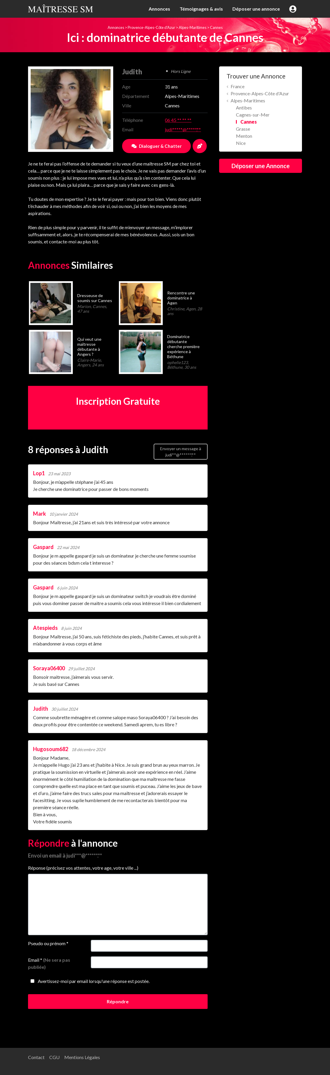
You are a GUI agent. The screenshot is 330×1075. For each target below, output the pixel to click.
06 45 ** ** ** (178, 120)
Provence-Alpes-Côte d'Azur (151, 27)
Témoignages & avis (201, 9)
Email (49, 963)
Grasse (243, 129)
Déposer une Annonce (261, 165)
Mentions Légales (82, 1057)
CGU (54, 1057)
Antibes (244, 107)
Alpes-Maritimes (192, 27)
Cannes (216, 27)
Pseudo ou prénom (48, 943)
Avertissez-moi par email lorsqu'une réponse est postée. (89, 981)
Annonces (159, 9)
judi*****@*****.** (183, 129)
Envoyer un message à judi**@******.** (180, 451)
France (237, 86)
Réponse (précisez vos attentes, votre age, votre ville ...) (83, 868)
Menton (244, 136)
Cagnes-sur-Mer (253, 114)
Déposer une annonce (256, 9)
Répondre (118, 1001)
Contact (36, 1057)
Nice (241, 143)
